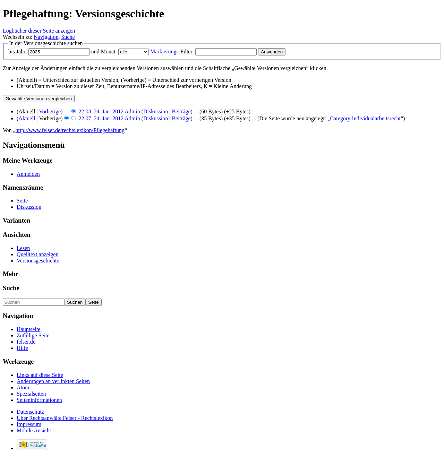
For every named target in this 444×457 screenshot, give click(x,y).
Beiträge (181, 111)
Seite (22, 201)
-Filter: (172, 51)
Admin (132, 111)
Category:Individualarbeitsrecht (365, 118)
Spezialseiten (31, 394)
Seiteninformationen (39, 400)
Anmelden (28, 174)
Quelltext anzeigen (37, 254)
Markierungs (164, 51)
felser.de (26, 342)
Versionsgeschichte (38, 261)
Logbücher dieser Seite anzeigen (39, 31)
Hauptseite (28, 329)
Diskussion (155, 111)
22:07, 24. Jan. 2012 (100, 118)
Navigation (46, 37)
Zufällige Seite (33, 335)
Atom (23, 387)
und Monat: (104, 51)
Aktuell (26, 118)
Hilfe (22, 348)
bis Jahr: (17, 51)
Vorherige (50, 111)
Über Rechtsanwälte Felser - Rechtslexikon (65, 418)
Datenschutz (30, 412)
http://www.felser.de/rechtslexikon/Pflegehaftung (70, 130)
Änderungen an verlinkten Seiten (53, 381)
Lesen (23, 248)
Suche (68, 37)
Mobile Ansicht (34, 430)
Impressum (29, 424)
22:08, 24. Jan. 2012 (100, 111)
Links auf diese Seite (40, 375)
